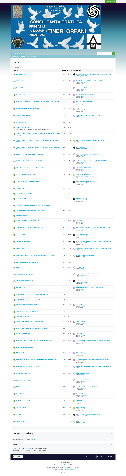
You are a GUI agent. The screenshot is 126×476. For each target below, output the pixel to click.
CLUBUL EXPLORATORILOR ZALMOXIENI (27, 262)
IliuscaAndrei (84, 395)
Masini (77, 421)
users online (29, 448)
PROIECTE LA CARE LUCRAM (24, 274)
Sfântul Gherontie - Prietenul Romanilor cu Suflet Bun (30, 168)
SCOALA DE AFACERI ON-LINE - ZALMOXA (28, 299)
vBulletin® (62, 464)
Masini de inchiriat (80, 407)
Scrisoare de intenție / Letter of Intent (85, 94)
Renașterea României (22, 215)
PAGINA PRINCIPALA (18, 53)
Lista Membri (15, 56)
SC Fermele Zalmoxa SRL (23, 380)
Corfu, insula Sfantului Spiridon (83, 167)
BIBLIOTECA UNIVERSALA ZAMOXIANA (27, 305)
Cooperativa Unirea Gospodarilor (25, 193)
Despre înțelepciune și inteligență (84, 174)
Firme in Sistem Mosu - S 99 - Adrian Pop (27, 311)
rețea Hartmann (80, 352)
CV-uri (18, 267)
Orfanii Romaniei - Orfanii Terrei (25, 94)
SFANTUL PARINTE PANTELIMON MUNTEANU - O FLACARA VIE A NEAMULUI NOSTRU (38, 148)
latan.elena (83, 141)
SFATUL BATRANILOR (22, 81)
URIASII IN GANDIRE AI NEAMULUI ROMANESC (29, 322)
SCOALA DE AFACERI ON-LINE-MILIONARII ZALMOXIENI (32, 294)
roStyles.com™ (70, 469)
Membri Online (25, 56)
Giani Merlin (79, 220)
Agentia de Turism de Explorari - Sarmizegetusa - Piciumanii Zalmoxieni (35, 255)
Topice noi (34, 56)
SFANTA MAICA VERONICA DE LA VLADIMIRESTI (30, 154)
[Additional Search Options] (111, 53)
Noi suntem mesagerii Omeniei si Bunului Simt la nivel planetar (33, 205)
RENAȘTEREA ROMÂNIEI (23, 115)
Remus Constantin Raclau (87, 176)
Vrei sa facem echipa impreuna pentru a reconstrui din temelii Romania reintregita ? (96, 366)
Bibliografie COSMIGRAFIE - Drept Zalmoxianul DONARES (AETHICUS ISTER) (95, 74)
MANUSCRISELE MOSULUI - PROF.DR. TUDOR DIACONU (32, 328)
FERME (18, 387)
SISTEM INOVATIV (21, 352)
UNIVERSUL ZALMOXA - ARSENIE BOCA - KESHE (30, 210)
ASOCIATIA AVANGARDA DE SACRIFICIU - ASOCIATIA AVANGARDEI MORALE (38, 101)
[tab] (16, 67)
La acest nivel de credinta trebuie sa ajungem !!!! (88, 154)
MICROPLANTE (20, 287)
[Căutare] (104, 53)
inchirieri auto (79, 400)
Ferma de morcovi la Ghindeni (83, 88)
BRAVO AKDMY (20, 248)
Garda (77, 108)
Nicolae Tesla (79, 333)
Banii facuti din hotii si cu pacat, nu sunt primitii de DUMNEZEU (91, 161)
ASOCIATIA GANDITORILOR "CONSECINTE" (28, 366)
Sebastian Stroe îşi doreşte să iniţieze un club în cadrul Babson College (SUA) (94, 248)
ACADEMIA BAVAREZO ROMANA (25, 281)
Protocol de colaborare (81, 198)
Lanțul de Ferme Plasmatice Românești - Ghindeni (88, 387)
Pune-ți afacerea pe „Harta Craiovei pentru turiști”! (88, 414)
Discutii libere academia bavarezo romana (86, 281)
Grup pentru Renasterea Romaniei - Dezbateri (87, 274)
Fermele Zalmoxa (21, 88)
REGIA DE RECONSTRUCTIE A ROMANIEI (27, 108)
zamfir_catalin (84, 75)
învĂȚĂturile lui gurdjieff (82, 234)
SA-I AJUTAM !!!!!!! (21, 421)
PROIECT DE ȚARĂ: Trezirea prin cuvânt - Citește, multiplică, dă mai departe (95, 241)
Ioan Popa (33, 439)
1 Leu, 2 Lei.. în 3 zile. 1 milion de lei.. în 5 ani (28, 181)
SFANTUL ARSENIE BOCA (23, 127)
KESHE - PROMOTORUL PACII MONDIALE (28, 220)
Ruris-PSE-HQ (20, 394)
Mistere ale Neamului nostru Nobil (84, 101)
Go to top (110, 457)
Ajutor (82, 457)
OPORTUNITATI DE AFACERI (24, 373)
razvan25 (83, 256)
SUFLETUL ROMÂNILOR (22, 316)
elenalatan (83, 306)
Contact (88, 457)
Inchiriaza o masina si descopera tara (85, 255)
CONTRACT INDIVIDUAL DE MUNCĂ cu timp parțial (89, 287)
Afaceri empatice (80, 393)
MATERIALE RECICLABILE (23, 400)
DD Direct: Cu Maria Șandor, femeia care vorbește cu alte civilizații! (92, 359)
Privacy (94, 457)
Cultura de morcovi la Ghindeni (83, 380)
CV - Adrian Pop (80, 267)
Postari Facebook (80, 147)
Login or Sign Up (110, 1)
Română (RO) (17, 457)
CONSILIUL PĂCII (21, 74)
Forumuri (16, 67)
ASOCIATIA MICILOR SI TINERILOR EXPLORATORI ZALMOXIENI (34, 340)
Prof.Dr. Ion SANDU (80, 321)
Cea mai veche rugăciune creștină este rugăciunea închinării (90, 140)
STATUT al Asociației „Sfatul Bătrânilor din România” (89, 81)
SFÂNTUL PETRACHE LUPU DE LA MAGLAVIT (29, 161)
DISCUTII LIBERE (20, 234)
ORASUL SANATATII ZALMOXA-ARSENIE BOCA (29, 227)
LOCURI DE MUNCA (21, 407)
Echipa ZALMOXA (21, 122)
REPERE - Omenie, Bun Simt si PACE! (26, 174)
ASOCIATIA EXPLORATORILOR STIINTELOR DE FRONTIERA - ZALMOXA (36, 359)
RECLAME (19, 414)
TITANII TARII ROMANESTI (23, 333)
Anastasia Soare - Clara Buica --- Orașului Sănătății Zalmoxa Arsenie (93, 227)
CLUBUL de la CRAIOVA (22, 188)
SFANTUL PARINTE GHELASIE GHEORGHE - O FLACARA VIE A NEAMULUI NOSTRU (37, 141)
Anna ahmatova (80, 304)
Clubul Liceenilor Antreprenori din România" (86, 181)
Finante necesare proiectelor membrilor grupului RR (88, 115)
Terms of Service (101, 457)
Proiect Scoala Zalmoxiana (82, 373)
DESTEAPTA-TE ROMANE (23, 241)
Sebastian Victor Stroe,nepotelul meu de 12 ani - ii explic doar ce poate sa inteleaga (96, 340)
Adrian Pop (83, 82)
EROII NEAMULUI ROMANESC (24, 347)
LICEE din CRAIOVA (21, 198)
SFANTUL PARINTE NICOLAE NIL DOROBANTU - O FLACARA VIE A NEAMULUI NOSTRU (38, 134)
